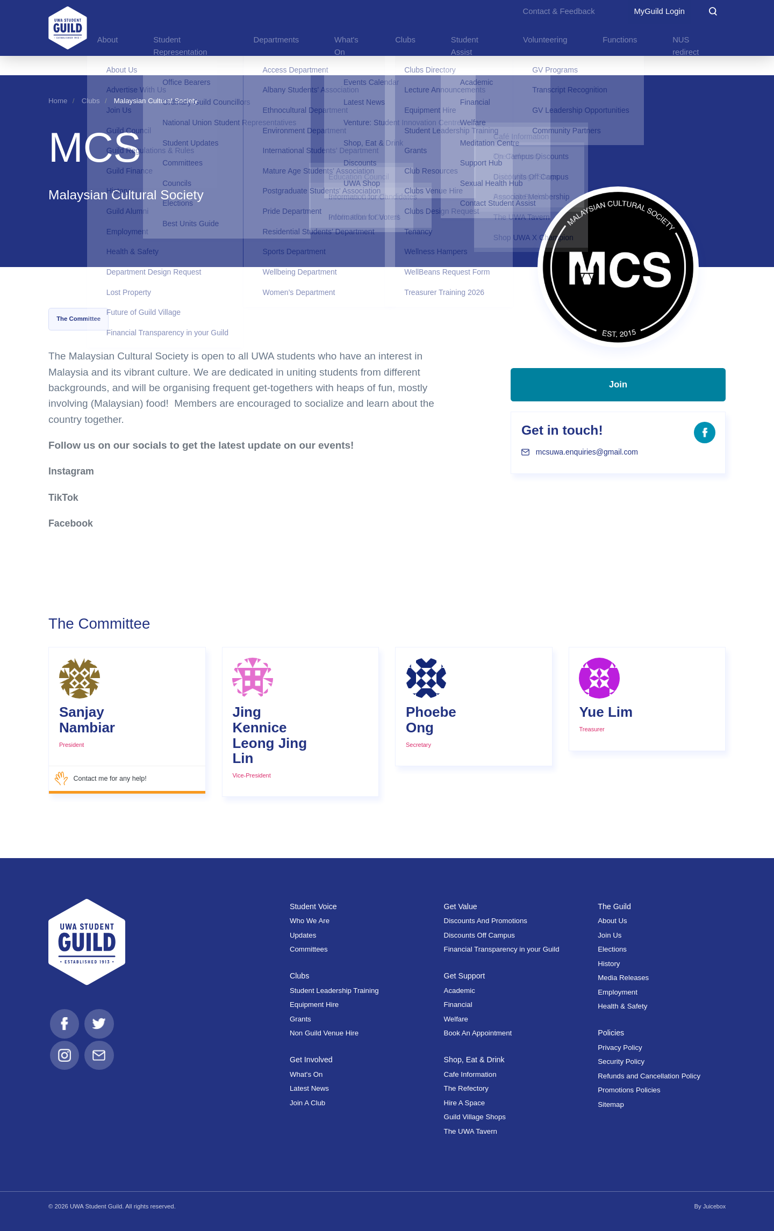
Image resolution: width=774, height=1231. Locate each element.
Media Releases (623, 978)
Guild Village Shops (475, 1117)
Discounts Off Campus (479, 935)
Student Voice (315, 905)
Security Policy (621, 1061)
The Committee (78, 318)
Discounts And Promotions (485, 921)
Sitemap (611, 1104)
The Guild (615, 905)
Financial (458, 1004)
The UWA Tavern (470, 1131)
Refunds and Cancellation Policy (649, 1075)
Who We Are (309, 921)
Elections (612, 949)
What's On (306, 1074)
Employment (617, 992)
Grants (300, 1018)
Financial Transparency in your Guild (502, 949)
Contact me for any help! (102, 779)
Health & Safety (622, 1006)
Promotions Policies (629, 1090)
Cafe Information (470, 1074)
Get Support (466, 975)
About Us (612, 921)
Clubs (91, 101)
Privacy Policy (620, 1047)
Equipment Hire (314, 1004)
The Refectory (466, 1088)
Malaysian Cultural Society (156, 101)
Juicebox (713, 1206)
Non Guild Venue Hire (324, 1033)
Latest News (309, 1088)
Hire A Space (464, 1102)
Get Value (461, 905)
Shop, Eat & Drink (476, 1059)
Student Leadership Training (334, 990)
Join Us (609, 935)
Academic (459, 990)
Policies (612, 1032)
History (609, 963)
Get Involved (312, 1059)
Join (618, 391)
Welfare (456, 1018)
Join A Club (307, 1102)
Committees (309, 949)
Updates (303, 935)
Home (57, 101)
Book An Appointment (478, 1033)
